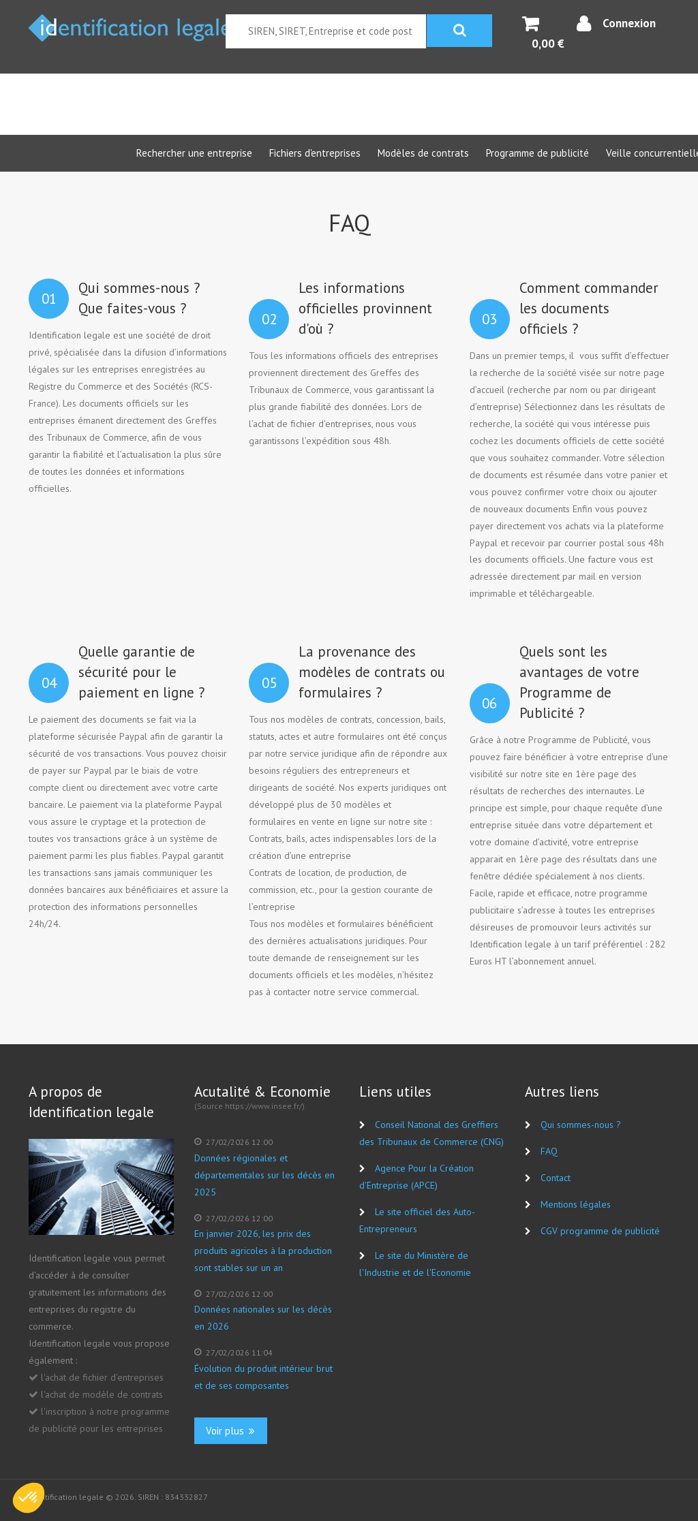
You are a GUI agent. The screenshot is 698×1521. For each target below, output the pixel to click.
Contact (556, 1178)
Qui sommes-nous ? (581, 1124)
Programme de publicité (537, 152)
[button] (28, 1497)
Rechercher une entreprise (194, 152)
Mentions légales (576, 1204)
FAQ (549, 1151)
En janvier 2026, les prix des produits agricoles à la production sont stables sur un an (263, 1250)
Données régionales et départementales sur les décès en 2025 (264, 1175)
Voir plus (230, 1430)
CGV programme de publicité (600, 1231)
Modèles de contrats (423, 152)
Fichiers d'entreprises (315, 152)
